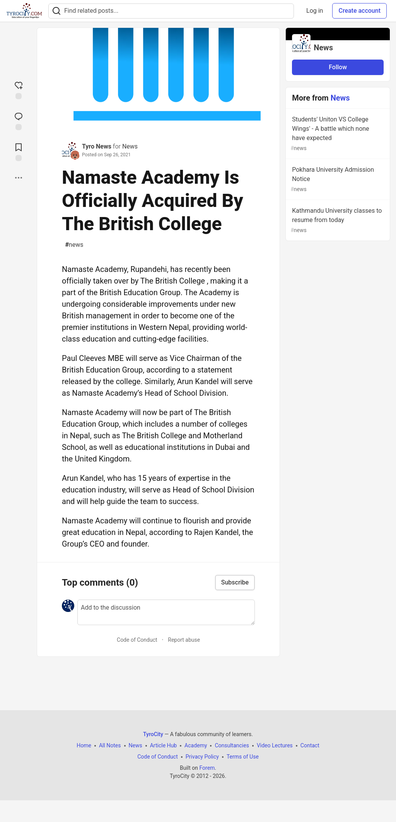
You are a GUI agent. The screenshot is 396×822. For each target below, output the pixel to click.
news (74, 245)
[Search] (56, 11)
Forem (207, 768)
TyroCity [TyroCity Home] (153, 734)
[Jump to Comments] (18, 120)
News (130, 146)
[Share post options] (18, 178)
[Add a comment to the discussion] (166, 612)
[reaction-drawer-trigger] (19, 89)
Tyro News (96, 146)
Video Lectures (275, 745)
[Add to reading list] (18, 151)
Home (84, 745)
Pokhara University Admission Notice (337, 179)
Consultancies (232, 745)
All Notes (110, 745)
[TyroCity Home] (24, 11)
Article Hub (163, 745)
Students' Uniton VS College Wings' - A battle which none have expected (337, 134)
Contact (309, 745)
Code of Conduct (137, 640)
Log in (314, 10)
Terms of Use (243, 757)
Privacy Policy (202, 757)
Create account (359, 10)
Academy (195, 745)
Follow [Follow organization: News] (338, 67)
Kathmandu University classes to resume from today (337, 220)
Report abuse (184, 640)
